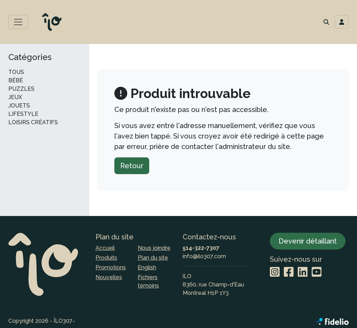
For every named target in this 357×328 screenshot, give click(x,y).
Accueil (105, 248)
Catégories (30, 57)
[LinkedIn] (302, 272)
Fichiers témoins (148, 281)
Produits (106, 257)
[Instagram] (275, 272)
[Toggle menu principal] (18, 22)
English (147, 267)
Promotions (111, 267)
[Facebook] (289, 272)
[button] (326, 22)
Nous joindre (154, 248)
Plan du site (153, 257)
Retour (131, 166)
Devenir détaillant (308, 241)
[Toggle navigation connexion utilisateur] (342, 22)
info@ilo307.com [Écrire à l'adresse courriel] (204, 256)
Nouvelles (109, 277)
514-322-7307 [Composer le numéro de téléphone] (201, 248)
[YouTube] (316, 272)
